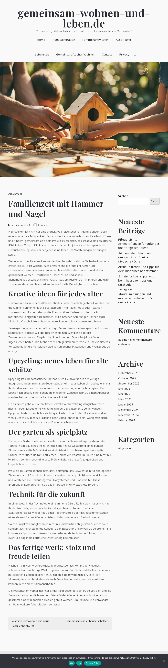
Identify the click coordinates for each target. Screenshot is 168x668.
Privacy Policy (92, 663)
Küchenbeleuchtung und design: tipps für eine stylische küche (135, 257)
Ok (71, 663)
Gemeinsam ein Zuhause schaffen (87, 621)
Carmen (40, 225)
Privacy (124, 54)
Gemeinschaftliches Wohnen (75, 54)
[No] (164, 661)
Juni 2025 (124, 388)
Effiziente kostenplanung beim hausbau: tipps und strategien (136, 280)
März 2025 (125, 399)
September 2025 (128, 383)
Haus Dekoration (63, 39)
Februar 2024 (126, 420)
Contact (107, 54)
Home (41, 39)
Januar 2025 (125, 404)
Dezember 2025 (128, 373)
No (79, 663)
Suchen (123, 196)
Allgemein (15, 193)
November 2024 (128, 415)
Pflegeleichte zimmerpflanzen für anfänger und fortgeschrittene (138, 244)
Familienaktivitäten (95, 39)
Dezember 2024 (128, 409)
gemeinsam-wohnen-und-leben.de (84, 18)
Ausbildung (123, 39)
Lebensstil (42, 54)
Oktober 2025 (127, 378)
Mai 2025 (124, 394)
